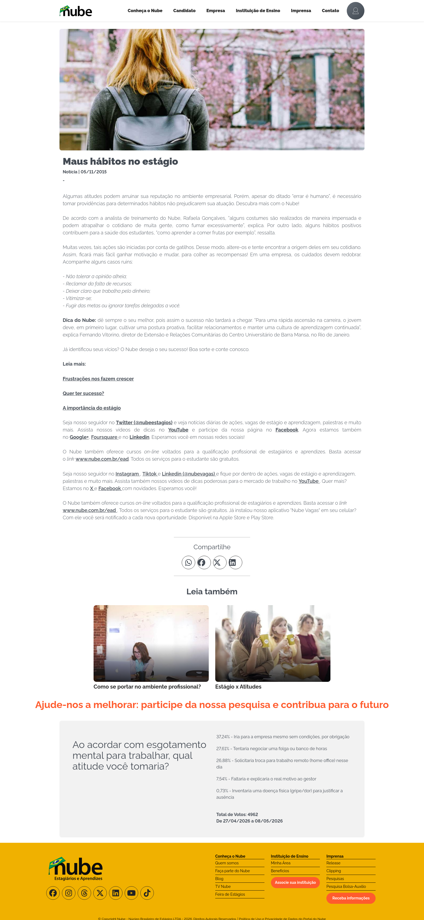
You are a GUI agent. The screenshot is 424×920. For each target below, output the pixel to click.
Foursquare (104, 437)
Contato (330, 10)
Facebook (110, 488)
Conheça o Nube (145, 10)
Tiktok (150, 474)
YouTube (309, 481)
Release (333, 863)
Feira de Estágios (230, 894)
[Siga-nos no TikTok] (147, 893)
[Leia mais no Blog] (151, 647)
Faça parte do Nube (232, 871)
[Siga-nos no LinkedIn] (115, 893)
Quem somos (227, 863)
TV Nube (223, 886)
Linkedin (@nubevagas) (189, 474)
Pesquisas (335, 879)
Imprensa (301, 10)
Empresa (215, 10)
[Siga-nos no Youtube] (131, 893)
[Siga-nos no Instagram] (68, 893)
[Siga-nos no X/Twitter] (100, 893)
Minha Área (280, 863)
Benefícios (280, 871)
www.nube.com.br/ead (102, 459)
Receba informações (351, 898)
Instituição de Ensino (258, 10)
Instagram (127, 474)
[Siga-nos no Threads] (84, 893)
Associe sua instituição (295, 882)
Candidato (184, 10)
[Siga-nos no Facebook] (53, 893)
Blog (219, 879)
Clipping (333, 871)
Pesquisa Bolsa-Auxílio (346, 886)
